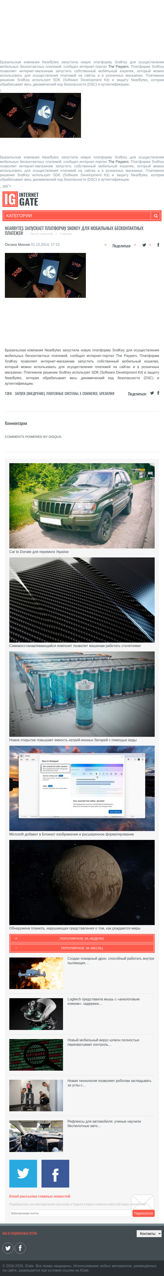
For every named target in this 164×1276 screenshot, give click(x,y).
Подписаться (143, 1213)
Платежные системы (62, 393)
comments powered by (33, 437)
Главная (65, 234)
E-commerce (89, 393)
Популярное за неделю (82, 938)
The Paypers (118, 66)
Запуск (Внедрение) (30, 393)
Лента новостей (42, 234)
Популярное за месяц (82, 948)
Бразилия (106, 393)
